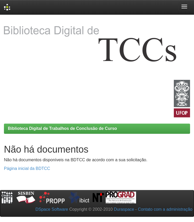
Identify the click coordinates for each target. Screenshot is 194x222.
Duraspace (124, 209)
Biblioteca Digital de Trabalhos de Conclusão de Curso (62, 128)
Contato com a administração (165, 209)
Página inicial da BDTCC (27, 168)
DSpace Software (51, 209)
